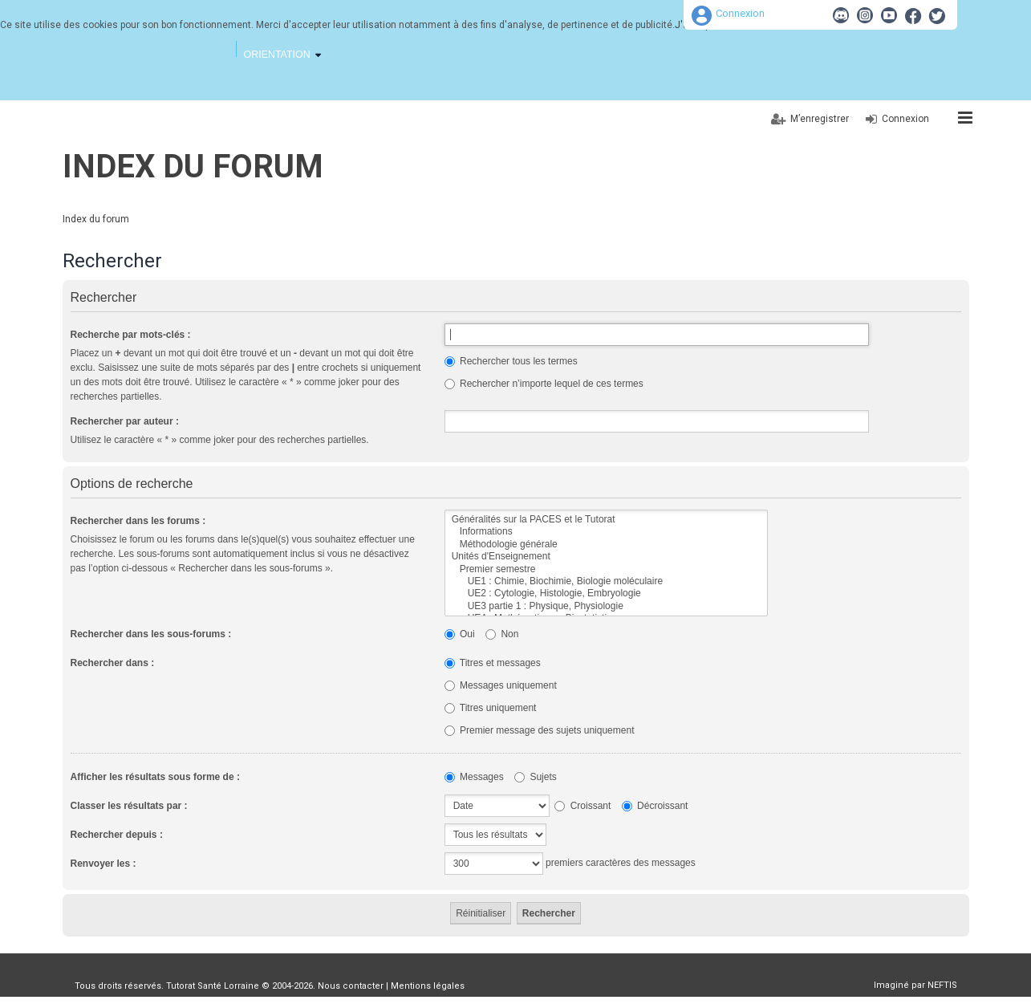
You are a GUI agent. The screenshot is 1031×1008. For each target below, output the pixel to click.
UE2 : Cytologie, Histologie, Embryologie (606, 593)
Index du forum (193, 166)
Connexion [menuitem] (905, 118)
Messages (474, 776)
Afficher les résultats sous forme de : (155, 776)
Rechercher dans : (113, 663)
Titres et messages (492, 663)
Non (501, 634)
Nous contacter (351, 986)
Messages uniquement (500, 685)
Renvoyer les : (103, 863)
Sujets (535, 776)
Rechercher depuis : (117, 834)
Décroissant (655, 805)
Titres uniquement (490, 707)
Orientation (277, 54)
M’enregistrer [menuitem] (819, 118)
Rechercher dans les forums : (138, 520)
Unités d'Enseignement (606, 557)
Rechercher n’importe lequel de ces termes (543, 383)
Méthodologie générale (606, 545)
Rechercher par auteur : (125, 421)
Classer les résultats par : (129, 805)
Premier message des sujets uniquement (539, 730)
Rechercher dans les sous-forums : (151, 634)
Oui (459, 634)
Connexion (740, 13)
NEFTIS (942, 985)
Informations (606, 532)
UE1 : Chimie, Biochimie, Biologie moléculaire (606, 581)
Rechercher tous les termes (511, 361)
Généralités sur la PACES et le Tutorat (606, 520)
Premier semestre (606, 569)
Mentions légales (428, 986)
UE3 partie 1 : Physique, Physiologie (606, 606)
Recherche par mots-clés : (131, 334)
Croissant (582, 805)
